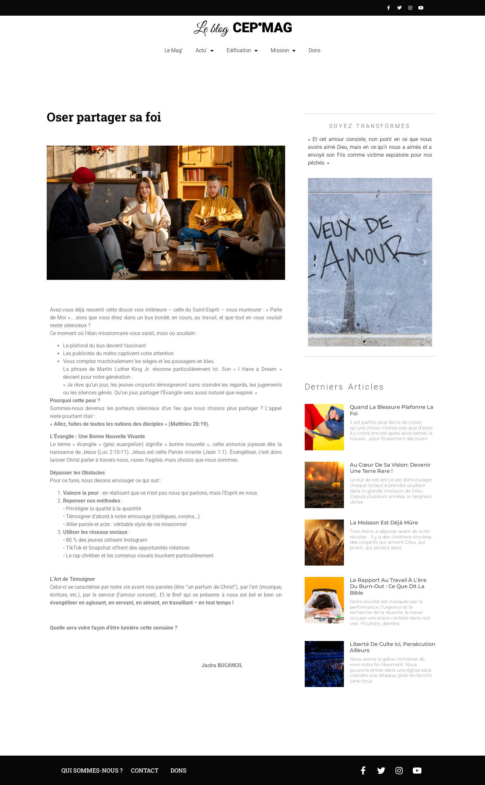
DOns (178, 770)
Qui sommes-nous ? (92, 770)
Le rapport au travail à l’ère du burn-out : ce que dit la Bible (388, 586)
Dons (314, 50)
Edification (242, 50)
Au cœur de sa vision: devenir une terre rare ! (390, 468)
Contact (144, 770)
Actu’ (205, 50)
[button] (315, 262)
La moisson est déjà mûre (384, 523)
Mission (283, 50)
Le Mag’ (174, 50)
